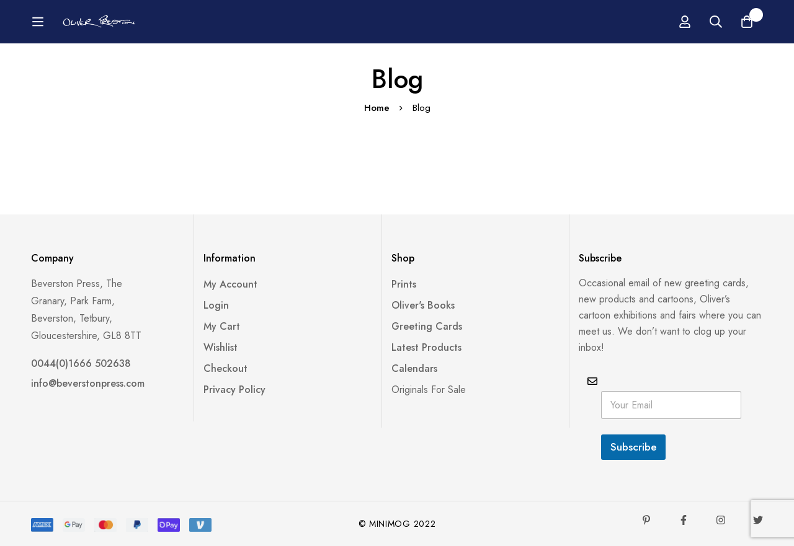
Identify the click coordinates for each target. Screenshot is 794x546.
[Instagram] (721, 520)
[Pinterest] (646, 520)
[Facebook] (684, 520)
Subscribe (633, 446)
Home (377, 108)
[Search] (715, 22)
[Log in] (684, 22)
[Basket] (746, 22)
